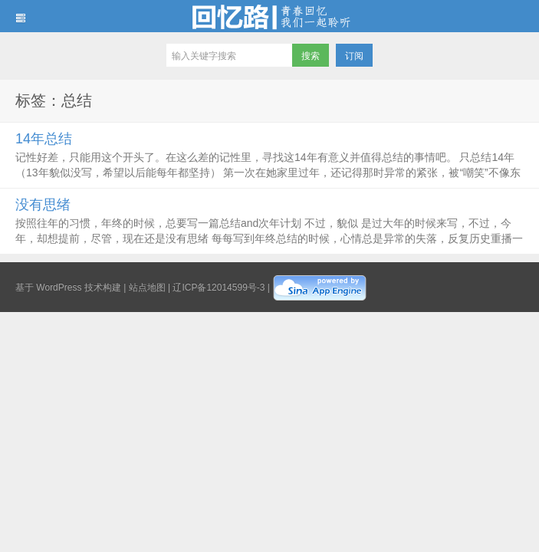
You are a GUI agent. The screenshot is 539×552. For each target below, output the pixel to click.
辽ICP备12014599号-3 (219, 287)
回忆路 (269, 16)
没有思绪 (43, 204)
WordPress (58, 287)
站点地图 (147, 287)
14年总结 (43, 138)
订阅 (354, 56)
